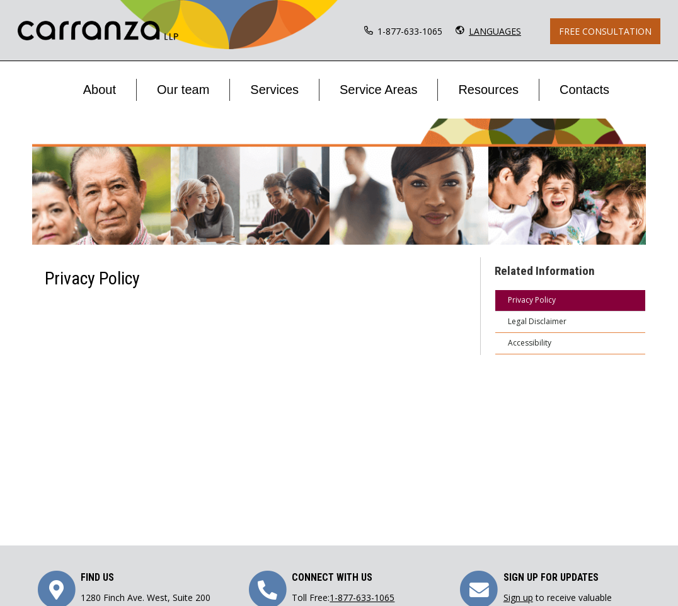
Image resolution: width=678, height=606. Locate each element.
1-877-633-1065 (409, 31)
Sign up (518, 597)
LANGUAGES (495, 31)
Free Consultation (605, 31)
